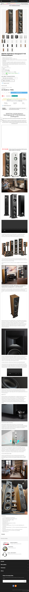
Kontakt (14, 561)
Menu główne (14, 564)
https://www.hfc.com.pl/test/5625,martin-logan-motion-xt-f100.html (18, 150)
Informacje (14, 567)
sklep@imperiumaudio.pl (16, 5)
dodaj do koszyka (19, 92)
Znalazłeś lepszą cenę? (6, 105)
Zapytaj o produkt (6, 83)
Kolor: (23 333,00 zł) (8, 76)
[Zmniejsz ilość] (7, 93)
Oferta (14, 571)
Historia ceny (4, 85)
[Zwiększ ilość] (3, 93)
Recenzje (3, 534)
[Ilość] (5, 93)
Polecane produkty (4, 538)
